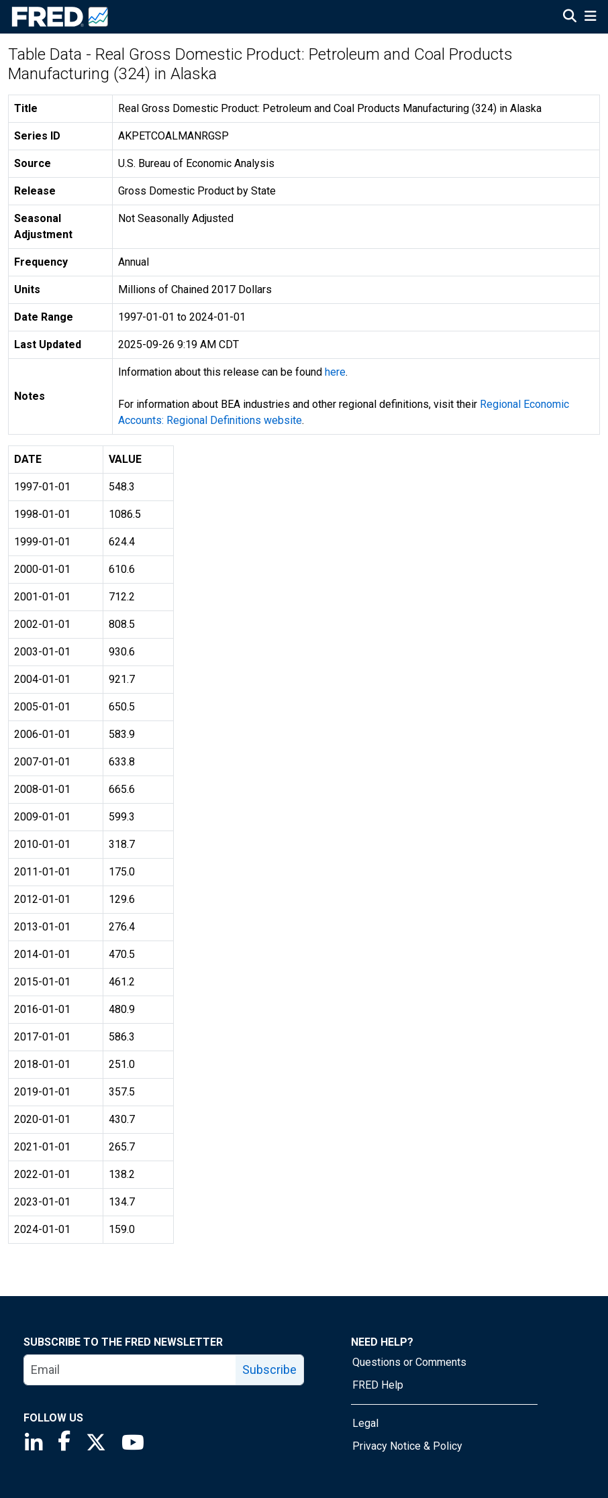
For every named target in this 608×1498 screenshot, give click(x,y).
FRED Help (377, 1385)
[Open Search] (569, 17)
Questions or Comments (409, 1362)
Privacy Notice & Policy (407, 1446)
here (335, 372)
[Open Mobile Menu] (590, 17)
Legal (365, 1423)
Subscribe (269, 1369)
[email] (130, 1370)
